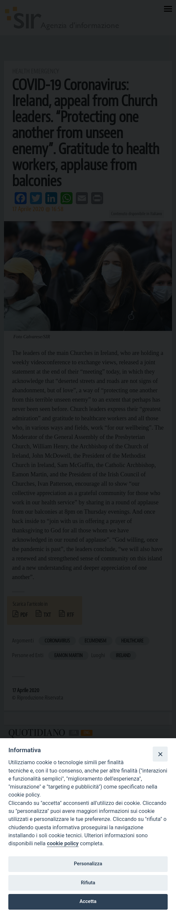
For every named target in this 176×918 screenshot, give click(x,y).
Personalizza (88, 864)
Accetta (88, 901)
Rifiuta (88, 883)
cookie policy (63, 843)
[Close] (160, 754)
